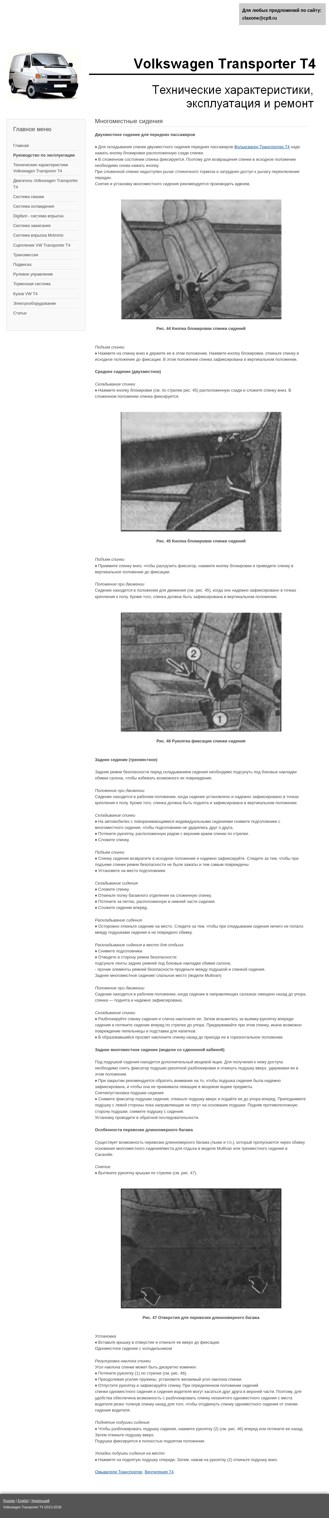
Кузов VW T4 (25, 293)
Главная (21, 145)
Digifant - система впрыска (38, 216)
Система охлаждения (33, 206)
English (23, 1501)
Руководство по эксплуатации (44, 155)
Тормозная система (31, 283)
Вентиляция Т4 (159, 1471)
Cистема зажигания (31, 225)
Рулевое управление (33, 274)
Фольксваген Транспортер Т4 (262, 146)
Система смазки (28, 196)
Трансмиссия (25, 254)
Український (40, 1501)
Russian (9, 1501)
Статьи (19, 313)
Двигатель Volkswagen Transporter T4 (45, 183)
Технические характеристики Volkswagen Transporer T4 (40, 167)
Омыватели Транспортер (119, 1471)
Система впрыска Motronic (38, 235)
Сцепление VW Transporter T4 (41, 245)
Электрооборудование (34, 303)
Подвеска (22, 264)
